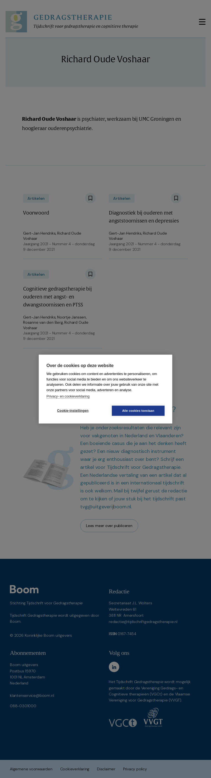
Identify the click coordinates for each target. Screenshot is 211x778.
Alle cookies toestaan (138, 410)
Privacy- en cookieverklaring (68, 396)
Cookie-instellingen (72, 411)
